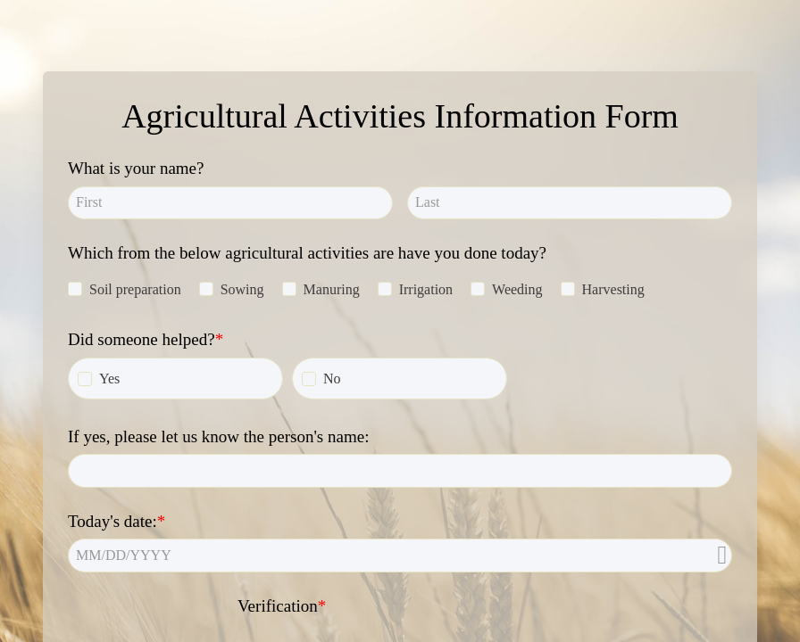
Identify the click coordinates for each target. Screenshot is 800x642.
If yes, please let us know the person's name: (218, 436)
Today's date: (112, 521)
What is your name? (136, 168)
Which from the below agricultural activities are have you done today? (307, 252)
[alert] (400, 555)
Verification (278, 606)
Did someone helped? (141, 339)
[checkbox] (75, 289)
